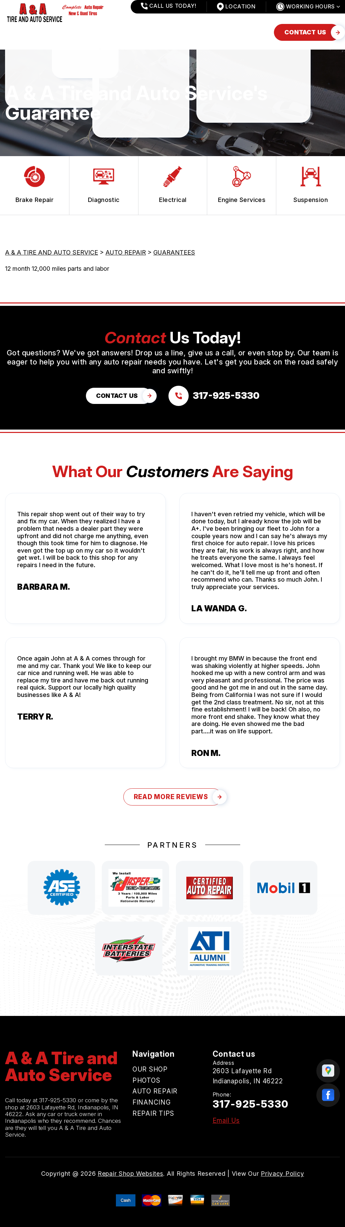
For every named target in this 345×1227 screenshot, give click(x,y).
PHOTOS (64, 32)
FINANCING (164, 32)
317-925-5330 (57, 1100)
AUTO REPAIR (112, 32)
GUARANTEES (174, 252)
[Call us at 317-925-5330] (213, 396)
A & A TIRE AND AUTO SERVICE (51, 252)
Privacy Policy (282, 1173)
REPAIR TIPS (214, 32)
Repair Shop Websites (130, 1173)
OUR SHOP (21, 32)
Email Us (226, 1120)
